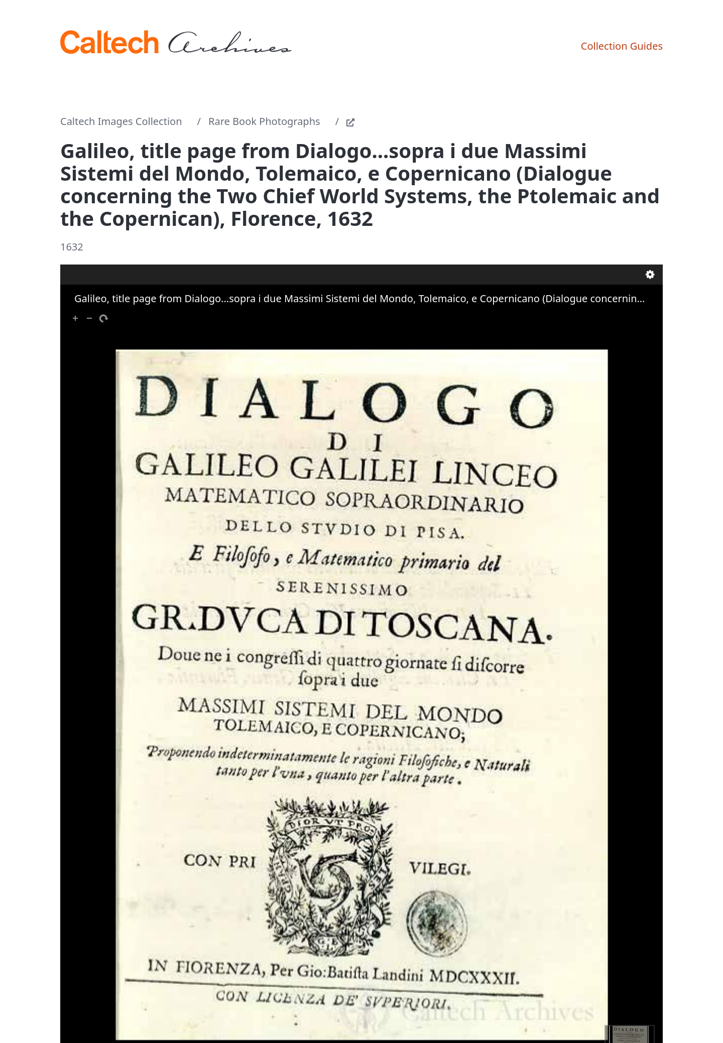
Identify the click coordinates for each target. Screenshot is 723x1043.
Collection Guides (622, 46)
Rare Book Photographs (264, 121)
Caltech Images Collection (121, 121)
